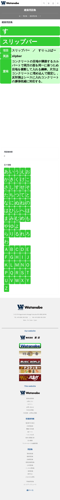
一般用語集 (30, 471)
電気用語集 (30, 453)
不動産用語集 (30, 481)
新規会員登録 (30, 398)
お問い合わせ (30, 407)
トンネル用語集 (30, 468)
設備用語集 (30, 459)
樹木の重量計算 (30, 437)
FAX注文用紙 (30, 410)
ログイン (30, 404)
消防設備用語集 (30, 462)
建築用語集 (33, 16)
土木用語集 (30, 465)
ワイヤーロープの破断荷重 (30, 443)
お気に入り (30, 401)
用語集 (25, 16)
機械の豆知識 (30, 429)
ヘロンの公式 (30, 434)
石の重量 (30, 440)
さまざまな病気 (30, 477)
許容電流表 (30, 426)
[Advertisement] (30, 100)
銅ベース (30, 432)
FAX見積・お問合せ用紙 (30, 413)
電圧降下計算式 (30, 423)
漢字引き (30, 474)
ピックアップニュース (30, 484)
